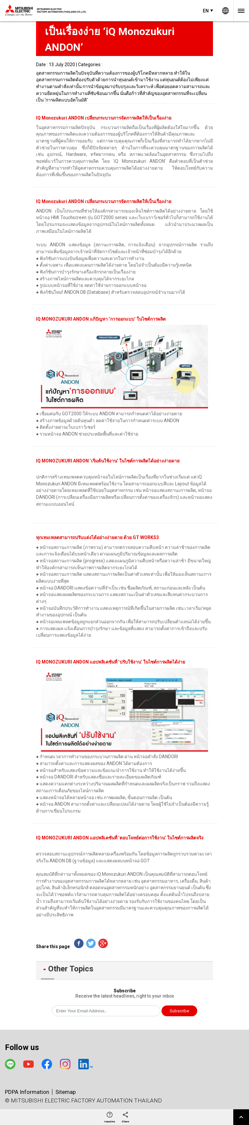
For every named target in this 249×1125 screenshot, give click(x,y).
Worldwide (225, 10)
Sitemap (65, 1092)
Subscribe (179, 1010)
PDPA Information (27, 1092)
